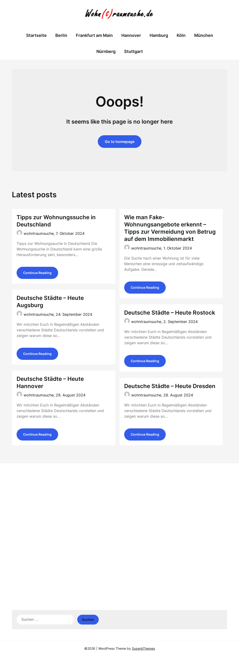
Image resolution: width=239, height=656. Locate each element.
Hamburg (159, 35)
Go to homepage (119, 141)
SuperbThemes (143, 648)
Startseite (36, 35)
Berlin (61, 35)
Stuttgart (133, 51)
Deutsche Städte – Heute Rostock (169, 312)
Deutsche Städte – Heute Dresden (169, 386)
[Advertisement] (119, 502)
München (203, 35)
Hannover (131, 35)
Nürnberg (106, 51)
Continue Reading (37, 273)
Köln (181, 35)
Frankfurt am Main (94, 35)
